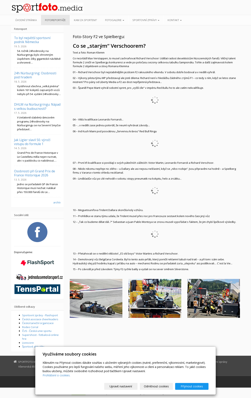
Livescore (28, 342)
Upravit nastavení (127, 386)
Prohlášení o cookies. (56, 375)
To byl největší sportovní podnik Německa (32, 40)
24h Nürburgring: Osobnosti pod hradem (35, 75)
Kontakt (175, 20)
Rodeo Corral (30, 327)
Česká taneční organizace (38, 323)
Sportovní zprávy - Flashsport (40, 315)
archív (57, 202)
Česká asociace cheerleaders (40, 319)
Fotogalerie (114, 20)
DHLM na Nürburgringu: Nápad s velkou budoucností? (37, 106)
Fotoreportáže (55, 20)
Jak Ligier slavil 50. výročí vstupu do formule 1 (32, 142)
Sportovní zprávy (145, 20)
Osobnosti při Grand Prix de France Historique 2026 (34, 173)
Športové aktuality (33, 346)
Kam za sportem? (85, 20)
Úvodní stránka (26, 20)
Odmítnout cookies (160, 386)
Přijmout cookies (193, 386)
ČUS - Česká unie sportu (36, 331)
